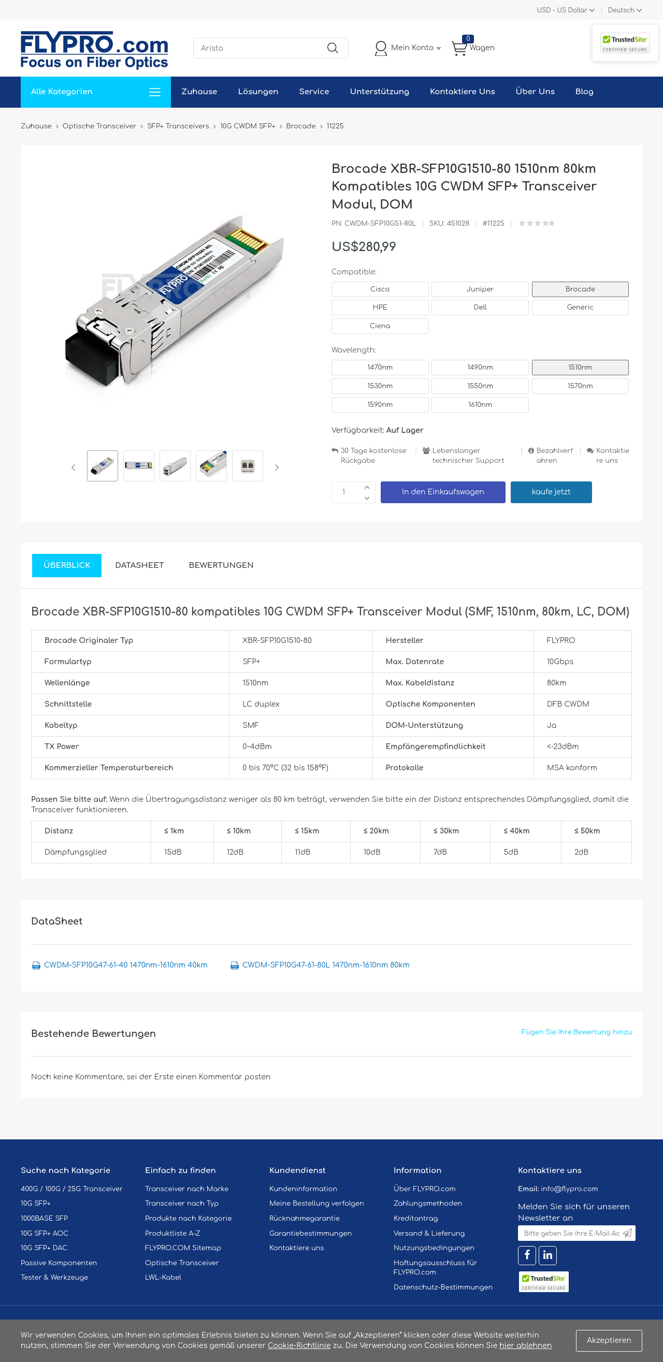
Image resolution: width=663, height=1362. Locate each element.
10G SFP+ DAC (44, 1248)
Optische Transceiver (182, 1263)
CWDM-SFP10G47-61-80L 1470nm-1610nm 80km (326, 965)
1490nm (480, 367)
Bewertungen (221, 565)
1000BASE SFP (44, 1218)
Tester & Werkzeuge (54, 1277)
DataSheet (139, 565)
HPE (380, 307)
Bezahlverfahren (555, 455)
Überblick (67, 565)
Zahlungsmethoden (428, 1203)
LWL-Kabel (163, 1277)
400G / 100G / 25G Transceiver (72, 1189)
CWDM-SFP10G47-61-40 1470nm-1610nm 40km (126, 965)
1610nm (480, 404)
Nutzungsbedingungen (434, 1248)
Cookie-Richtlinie (299, 1346)
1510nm (580, 367)
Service (314, 91)
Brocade (580, 289)
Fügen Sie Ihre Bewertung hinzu (577, 1032)
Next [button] (275, 467)
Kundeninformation (303, 1189)
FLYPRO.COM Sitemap (183, 1248)
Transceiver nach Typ (182, 1203)
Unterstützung (379, 91)
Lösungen (258, 91)
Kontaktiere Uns (462, 91)
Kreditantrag (416, 1218)
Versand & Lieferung (429, 1233)
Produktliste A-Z (172, 1233)
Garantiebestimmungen (310, 1233)
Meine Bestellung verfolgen (316, 1203)
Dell (479, 307)
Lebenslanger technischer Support (469, 455)
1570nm (580, 386)
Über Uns (535, 91)
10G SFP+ (36, 1203)
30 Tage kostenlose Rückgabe (373, 455)
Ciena (380, 326)
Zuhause (199, 91)
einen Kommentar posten (223, 1077)
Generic (580, 307)
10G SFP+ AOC (44, 1233)
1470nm (380, 367)
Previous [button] (75, 467)
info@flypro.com (569, 1189)
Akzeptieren (609, 1340)
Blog (584, 91)
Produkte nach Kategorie (188, 1218)
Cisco (380, 289)
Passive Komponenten (59, 1263)
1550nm (480, 386)
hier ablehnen (525, 1346)
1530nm (380, 386)
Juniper (480, 289)
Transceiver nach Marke (186, 1189)
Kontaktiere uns (612, 455)
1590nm (380, 404)
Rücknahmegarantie (304, 1218)
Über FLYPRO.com (425, 1189)
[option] (102, 467)
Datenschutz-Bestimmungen (443, 1287)
